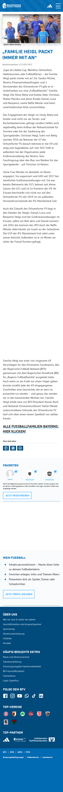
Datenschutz (33, 757)
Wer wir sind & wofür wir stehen (19, 619)
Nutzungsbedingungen (13, 757)
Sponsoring (9, 628)
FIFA (28, 752)
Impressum (47, 757)
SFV (5, 752)
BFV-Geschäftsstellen (13, 671)
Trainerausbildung (12, 661)
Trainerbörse (9, 675)
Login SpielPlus (11, 680)
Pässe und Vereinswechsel (16, 656)
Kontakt (7, 643)
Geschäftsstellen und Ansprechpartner (22, 624)
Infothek (7, 638)
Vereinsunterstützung (14, 633)
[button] (6, 448)
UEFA (19, 752)
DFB (12, 752)
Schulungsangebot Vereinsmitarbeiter (22, 666)
